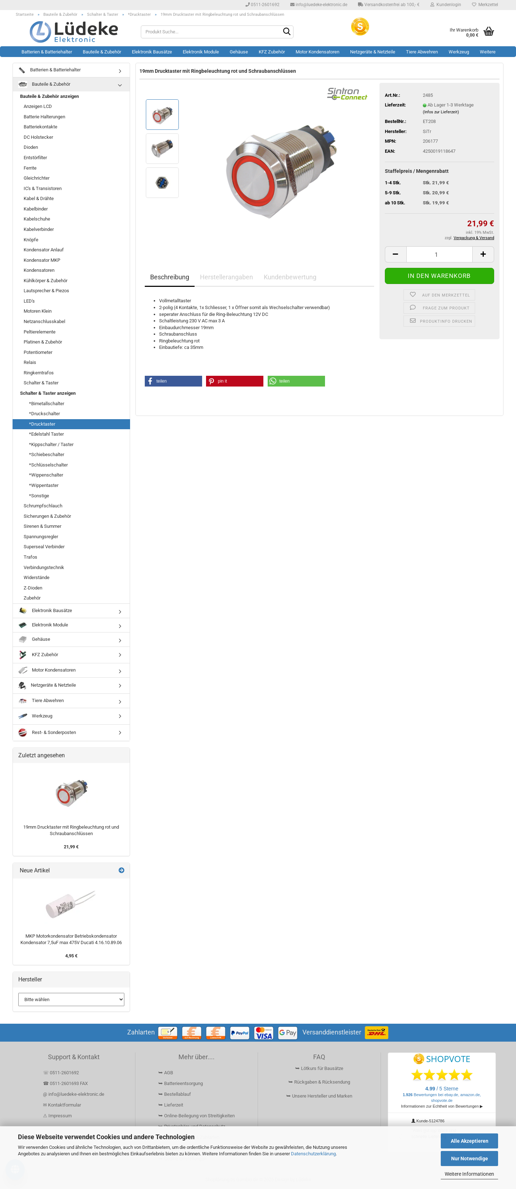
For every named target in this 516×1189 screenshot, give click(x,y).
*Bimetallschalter (46, 403)
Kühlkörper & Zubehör (45, 280)
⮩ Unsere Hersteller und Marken (319, 1096)
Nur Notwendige (469, 1158)
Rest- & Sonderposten (47, 732)
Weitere (488, 52)
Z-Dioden (33, 588)
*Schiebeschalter (46, 454)
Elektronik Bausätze (152, 52)
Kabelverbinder (39, 229)
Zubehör (32, 598)
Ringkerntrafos (39, 372)
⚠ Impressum (57, 1115)
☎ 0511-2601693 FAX (66, 1083)
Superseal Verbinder (44, 546)
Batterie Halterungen (44, 116)
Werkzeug (459, 52)
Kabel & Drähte (39, 198)
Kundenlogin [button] (445, 4)
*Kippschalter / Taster (51, 444)
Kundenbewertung (290, 277)
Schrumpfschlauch (43, 505)
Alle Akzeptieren (469, 1141)
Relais (30, 362)
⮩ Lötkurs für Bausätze (319, 1068)
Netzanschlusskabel (44, 321)
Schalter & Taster (41, 382)
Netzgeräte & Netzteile (372, 52)
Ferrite (30, 168)
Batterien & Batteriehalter (47, 52)
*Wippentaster (43, 485)
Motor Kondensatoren (317, 52)
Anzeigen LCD (38, 106)
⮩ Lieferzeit (170, 1105)
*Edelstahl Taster (46, 434)
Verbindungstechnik (44, 567)
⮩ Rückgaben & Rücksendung (319, 1082)
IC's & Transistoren (43, 188)
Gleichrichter (36, 178)
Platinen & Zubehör (43, 342)
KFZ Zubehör (272, 52)
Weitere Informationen (469, 1174)
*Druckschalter (44, 413)
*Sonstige (39, 495)
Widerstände (36, 577)
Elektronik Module (201, 52)
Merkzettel (485, 4)
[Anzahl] (439, 254)
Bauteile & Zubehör (102, 52)
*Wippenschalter (46, 475)
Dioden (31, 147)
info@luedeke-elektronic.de (318, 4)
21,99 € (71, 846)
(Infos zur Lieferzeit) (441, 112)
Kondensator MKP (42, 260)
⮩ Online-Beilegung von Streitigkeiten (196, 1115)
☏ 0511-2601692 (61, 1072)
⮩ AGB (165, 1072)
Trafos (30, 557)
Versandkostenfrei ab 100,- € (389, 4)
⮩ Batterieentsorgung (180, 1083)
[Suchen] (286, 32)
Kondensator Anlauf (44, 249)
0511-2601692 (262, 4)
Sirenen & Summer (42, 526)
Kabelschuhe (37, 219)
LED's (29, 301)
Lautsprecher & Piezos (46, 290)
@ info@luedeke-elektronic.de (73, 1094)
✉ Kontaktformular (62, 1105)
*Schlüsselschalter (48, 465)
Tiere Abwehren (422, 52)
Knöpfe (31, 239)
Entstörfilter (35, 157)
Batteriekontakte (40, 126)
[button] (395, 254)
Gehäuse (239, 52)
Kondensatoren (39, 270)
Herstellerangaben (226, 277)
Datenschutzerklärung (313, 1153)
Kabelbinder (36, 209)
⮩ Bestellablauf (174, 1094)
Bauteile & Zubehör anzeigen (49, 96)
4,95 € (71, 955)
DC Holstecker (38, 137)
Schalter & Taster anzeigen (48, 393)
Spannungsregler (41, 536)
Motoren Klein (38, 311)
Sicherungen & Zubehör (47, 516)
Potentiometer (38, 352)
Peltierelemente (40, 332)
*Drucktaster (42, 424)
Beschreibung (169, 277)
